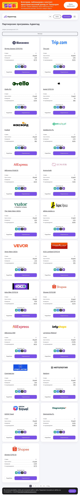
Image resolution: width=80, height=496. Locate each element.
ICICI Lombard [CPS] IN (51, 252)
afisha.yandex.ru (49, 211)
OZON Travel (9, 414)
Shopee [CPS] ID (10, 455)
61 (44, 486)
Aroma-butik (47, 170)
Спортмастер (9, 373)
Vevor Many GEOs (11, 252)
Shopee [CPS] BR (49, 292)
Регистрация (67, 15)
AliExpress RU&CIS (11, 170)
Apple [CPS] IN (48, 89)
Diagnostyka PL (48, 414)
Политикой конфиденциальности (26, 492)
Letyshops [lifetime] (49, 333)
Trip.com (46, 48)
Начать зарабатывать (71, 5)
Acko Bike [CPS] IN (11, 292)
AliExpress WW (10, 333)
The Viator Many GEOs (13, 211)
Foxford (7, 130)
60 (41, 486)
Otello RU (8, 89)
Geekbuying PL (48, 130)
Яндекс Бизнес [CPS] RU (14, 48)
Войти (57, 15)
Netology (46, 373)
